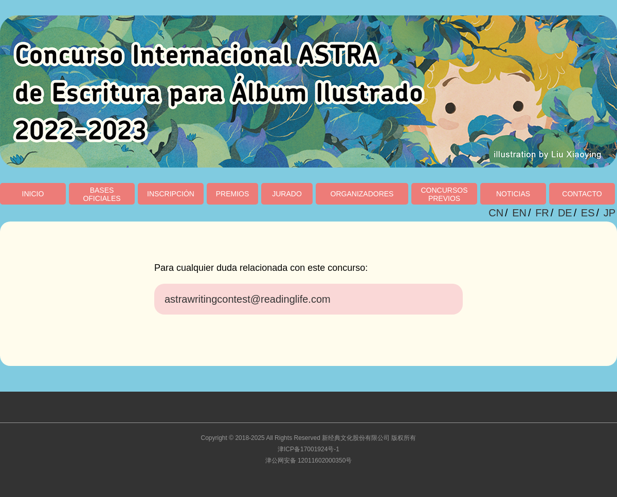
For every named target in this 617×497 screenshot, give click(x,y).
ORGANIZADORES (362, 194)
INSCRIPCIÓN (170, 194)
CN (495, 212)
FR (542, 212)
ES (588, 212)
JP (609, 212)
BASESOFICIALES (101, 194)
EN (519, 212)
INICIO (33, 194)
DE (565, 212)
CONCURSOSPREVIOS (444, 194)
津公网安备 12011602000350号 (308, 460)
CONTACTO (582, 194)
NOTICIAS (513, 194)
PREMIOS (232, 194)
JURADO (287, 194)
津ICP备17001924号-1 (308, 449)
